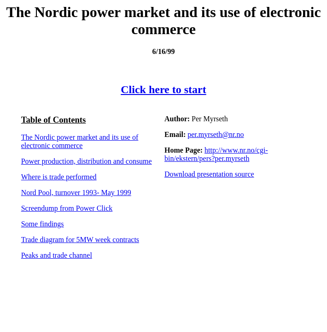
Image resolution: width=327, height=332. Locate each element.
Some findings (42, 224)
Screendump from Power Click (67, 208)
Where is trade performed (59, 177)
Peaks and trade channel (56, 255)
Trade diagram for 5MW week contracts (80, 239)
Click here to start (163, 89)
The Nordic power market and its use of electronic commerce (80, 141)
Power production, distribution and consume (86, 161)
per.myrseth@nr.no (215, 134)
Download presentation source (209, 174)
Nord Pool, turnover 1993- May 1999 (76, 192)
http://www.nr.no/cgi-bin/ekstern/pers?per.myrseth (216, 154)
